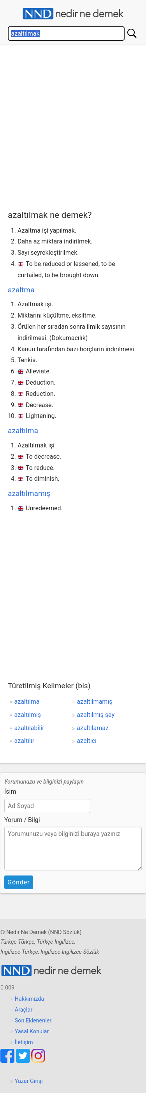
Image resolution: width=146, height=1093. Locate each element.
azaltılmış (27, 714)
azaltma (21, 289)
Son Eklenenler (33, 1020)
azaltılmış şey (95, 714)
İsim (10, 791)
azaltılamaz (93, 728)
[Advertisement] (73, 126)
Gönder (18, 882)
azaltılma (23, 430)
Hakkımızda (29, 999)
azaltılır (24, 740)
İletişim (24, 1042)
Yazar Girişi (29, 1081)
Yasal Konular (32, 1031)
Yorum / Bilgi (22, 820)
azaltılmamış (29, 493)
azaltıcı (87, 740)
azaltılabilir (29, 728)
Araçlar (24, 1010)
